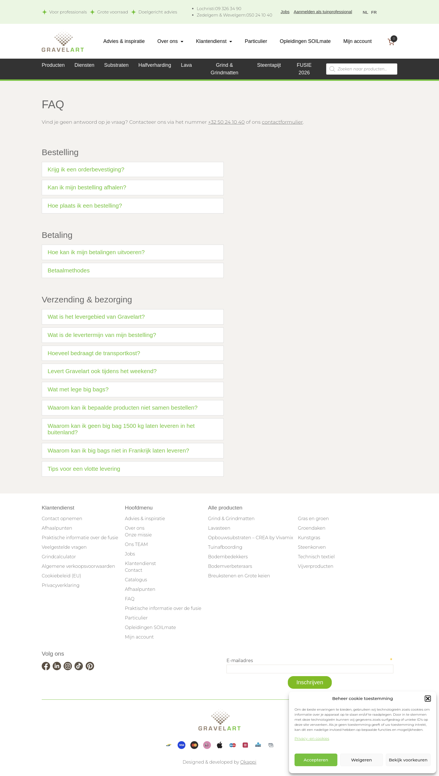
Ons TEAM (136, 544)
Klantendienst (211, 41)
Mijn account (357, 41)
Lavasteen (219, 528)
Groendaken (311, 528)
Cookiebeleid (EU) (61, 575)
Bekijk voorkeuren (408, 760)
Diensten (84, 65)
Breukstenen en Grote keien (239, 575)
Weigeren (361, 760)
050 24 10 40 (234, 15)
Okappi (248, 762)
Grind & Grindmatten (231, 518)
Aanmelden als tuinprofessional (323, 11)
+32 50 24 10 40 (226, 122)
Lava (186, 65)
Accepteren (316, 760)
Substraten (116, 65)
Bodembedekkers (228, 556)
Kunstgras (309, 537)
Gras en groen (313, 518)
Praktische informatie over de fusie (80, 537)
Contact (133, 570)
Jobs (285, 11)
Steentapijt (269, 65)
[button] (428, 698)
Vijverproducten (315, 566)
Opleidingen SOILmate (305, 41)
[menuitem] (365, 12)
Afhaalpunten (57, 528)
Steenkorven (312, 547)
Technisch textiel (316, 556)
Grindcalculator (59, 556)
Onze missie (138, 535)
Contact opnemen (62, 518)
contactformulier (282, 122)
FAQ (129, 598)
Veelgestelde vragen (64, 547)
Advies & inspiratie (124, 41)
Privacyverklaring (61, 585)
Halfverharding (154, 65)
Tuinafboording (225, 547)
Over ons (167, 41)
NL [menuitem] (365, 12)
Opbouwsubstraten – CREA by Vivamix (250, 537)
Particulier (256, 41)
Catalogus (136, 579)
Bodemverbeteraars (230, 566)
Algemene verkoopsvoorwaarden (78, 566)
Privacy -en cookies (312, 738)
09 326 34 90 (219, 8)
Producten (53, 65)
